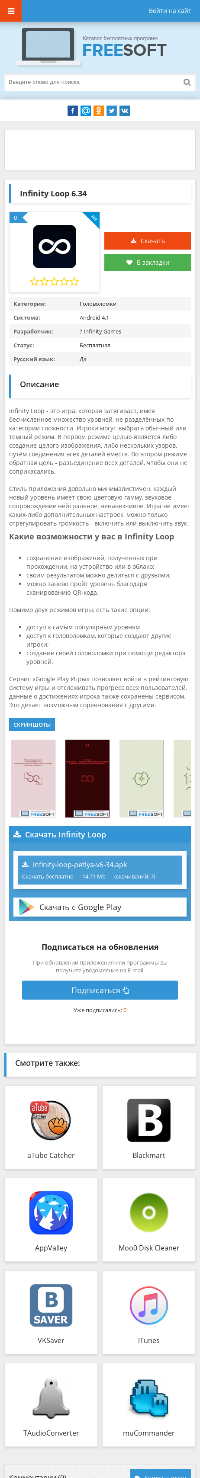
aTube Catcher (51, 1155)
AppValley (51, 1248)
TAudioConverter (51, 1433)
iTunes (149, 1340)
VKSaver (51, 1340)
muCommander (149, 1433)
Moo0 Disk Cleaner (149, 1248)
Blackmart (148, 1155)
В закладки (147, 262)
